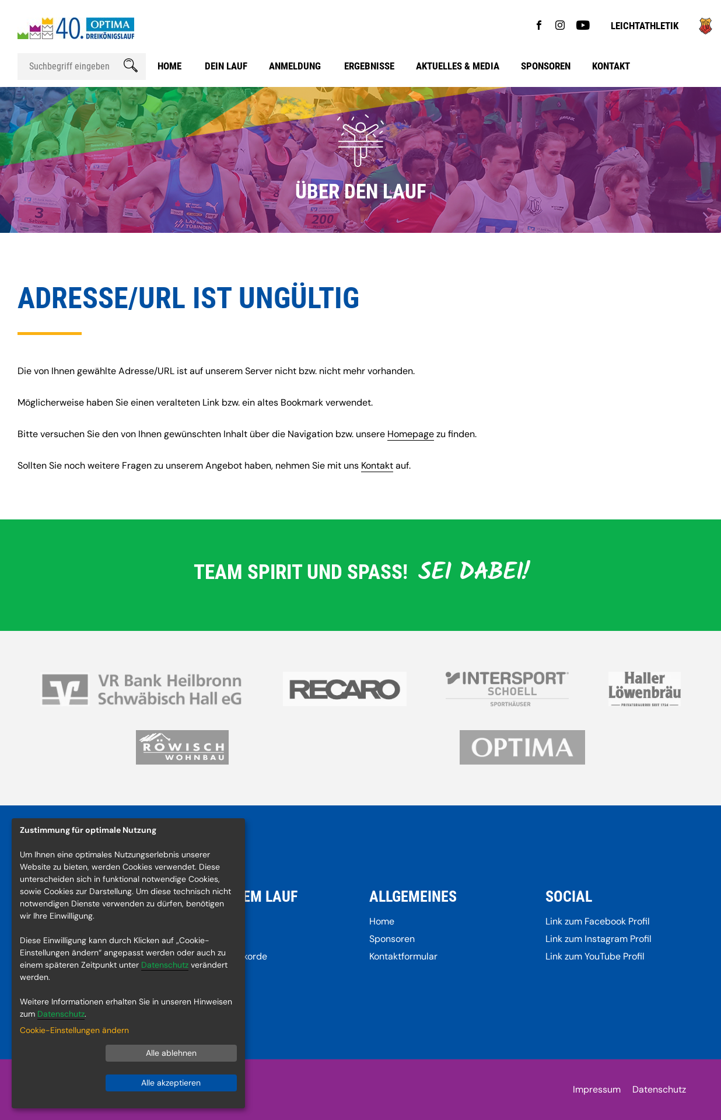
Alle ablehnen (171, 1053)
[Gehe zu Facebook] (539, 26)
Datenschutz (659, 1089)
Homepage (410, 434)
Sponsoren (545, 66)
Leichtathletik (644, 26)
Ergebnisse (369, 66)
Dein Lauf (226, 66)
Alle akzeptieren (171, 1082)
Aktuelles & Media (457, 66)
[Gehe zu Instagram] (560, 26)
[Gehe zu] (705, 31)
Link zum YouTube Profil (595, 956)
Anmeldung (295, 66)
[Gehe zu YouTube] (583, 26)
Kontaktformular (403, 956)
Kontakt (611, 66)
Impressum (597, 1089)
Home (169, 66)
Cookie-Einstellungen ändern (74, 1030)
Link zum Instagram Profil (598, 939)
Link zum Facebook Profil (597, 921)
